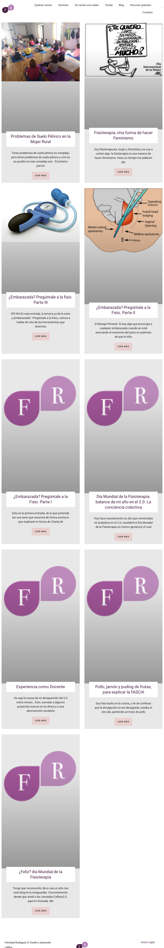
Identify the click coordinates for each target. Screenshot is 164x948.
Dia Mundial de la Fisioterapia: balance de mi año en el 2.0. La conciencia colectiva (123, 502)
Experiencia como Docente (40, 686)
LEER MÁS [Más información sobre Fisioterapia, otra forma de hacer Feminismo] (123, 172)
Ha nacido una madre (87, 5)
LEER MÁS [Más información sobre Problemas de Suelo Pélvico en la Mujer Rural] (40, 175)
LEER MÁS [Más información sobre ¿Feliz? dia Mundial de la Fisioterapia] (40, 911)
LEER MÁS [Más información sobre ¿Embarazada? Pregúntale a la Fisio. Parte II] (123, 346)
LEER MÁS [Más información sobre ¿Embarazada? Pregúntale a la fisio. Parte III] (40, 336)
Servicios (63, 5)
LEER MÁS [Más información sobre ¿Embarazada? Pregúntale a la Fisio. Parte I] (40, 531)
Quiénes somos (43, 5)
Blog (121, 5)
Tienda (109, 5)
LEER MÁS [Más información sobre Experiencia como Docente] (40, 721)
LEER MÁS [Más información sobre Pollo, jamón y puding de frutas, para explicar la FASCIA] (123, 722)
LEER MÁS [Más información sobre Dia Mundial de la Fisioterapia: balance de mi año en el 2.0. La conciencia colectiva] (123, 537)
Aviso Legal (148, 942)
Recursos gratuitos (140, 5)
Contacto (148, 12)
